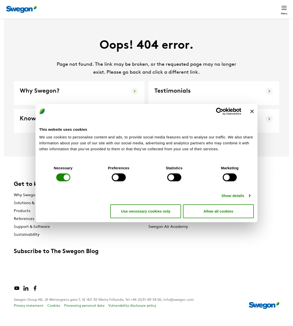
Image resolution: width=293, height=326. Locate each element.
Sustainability (26, 244)
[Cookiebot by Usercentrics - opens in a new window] (219, 111)
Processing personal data (84, 315)
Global (251, 7)
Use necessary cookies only (145, 211)
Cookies (53, 315)
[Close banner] (252, 111)
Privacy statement (28, 315)
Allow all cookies (218, 211)
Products (22, 220)
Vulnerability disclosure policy (132, 315)
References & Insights (33, 228)
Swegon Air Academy (168, 236)
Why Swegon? (27, 204)
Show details (232, 196)
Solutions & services (32, 212)
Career (231, 7)
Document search (202, 7)
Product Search (161, 7)
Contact (275, 6)
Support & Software (32, 236)
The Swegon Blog (164, 228)
